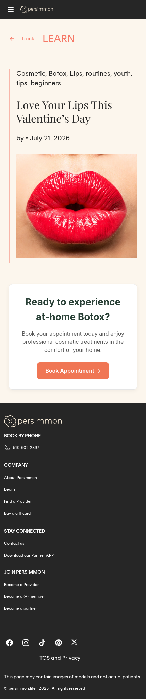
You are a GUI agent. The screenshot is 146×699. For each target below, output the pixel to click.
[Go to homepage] (36, 9)
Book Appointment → (73, 370)
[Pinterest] (58, 642)
